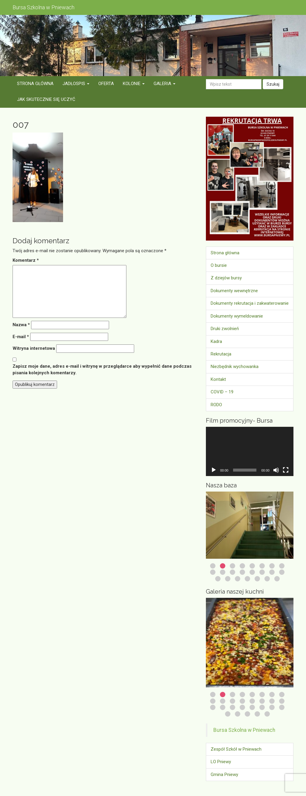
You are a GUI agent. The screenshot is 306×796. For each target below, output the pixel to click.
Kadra (216, 341)
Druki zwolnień (225, 328)
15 (272, 572)
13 (252, 572)
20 (247, 578)
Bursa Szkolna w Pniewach (244, 730)
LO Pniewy (221, 761)
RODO (216, 404)
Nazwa (21, 324)
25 (227, 714)
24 (281, 707)
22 (267, 578)
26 (237, 714)
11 (232, 572)
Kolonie (134, 83)
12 (242, 572)
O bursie (219, 265)
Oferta (106, 83)
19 (237, 578)
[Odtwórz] (214, 470)
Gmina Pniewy (224, 774)
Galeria (164, 83)
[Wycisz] (276, 470)
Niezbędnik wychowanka (234, 366)
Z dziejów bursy (226, 278)
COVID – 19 (222, 392)
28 (257, 714)
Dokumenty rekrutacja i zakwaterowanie (250, 303)
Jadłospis (75, 83)
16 (281, 572)
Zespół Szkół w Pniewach (236, 749)
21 (257, 578)
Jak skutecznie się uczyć (46, 99)
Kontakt (218, 379)
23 (277, 578)
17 (218, 578)
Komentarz (26, 260)
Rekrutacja (221, 354)
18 (227, 578)
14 (262, 572)
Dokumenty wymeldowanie (237, 316)
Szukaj (273, 84)
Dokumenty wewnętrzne (234, 290)
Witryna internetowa (34, 348)
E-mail (21, 336)
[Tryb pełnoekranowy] (286, 470)
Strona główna (35, 83)
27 (247, 714)
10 (222, 572)
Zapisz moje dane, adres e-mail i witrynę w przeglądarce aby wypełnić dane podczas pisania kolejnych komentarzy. (102, 369)
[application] (249, 451)
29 (267, 714)
